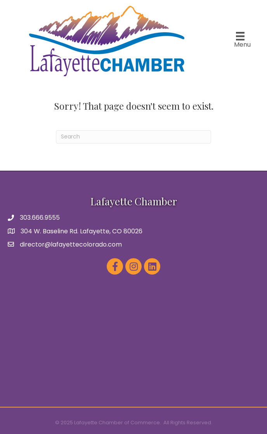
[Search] (133, 137)
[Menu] (240, 40)
